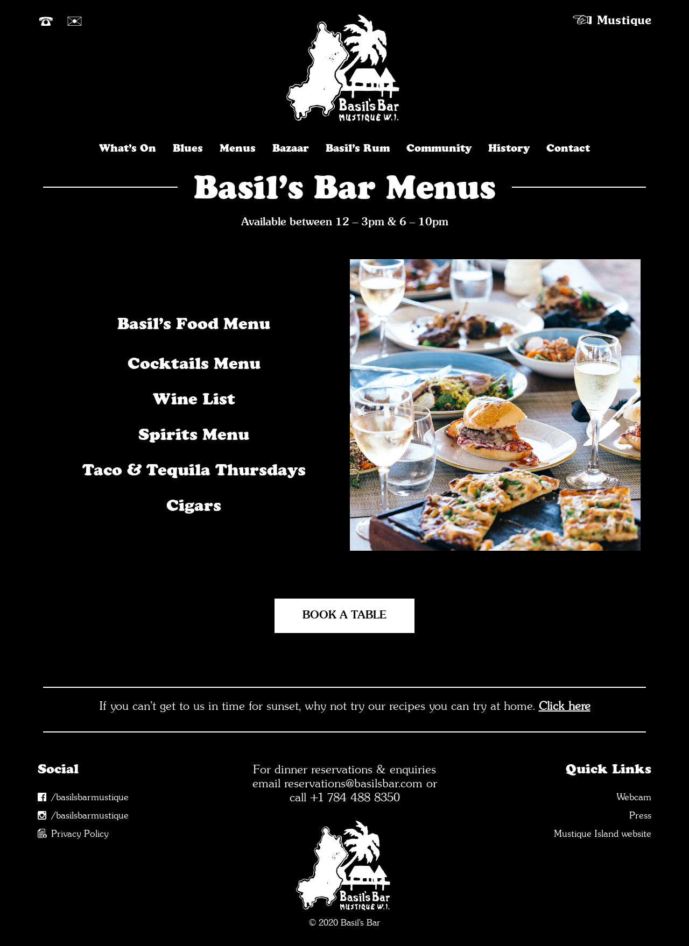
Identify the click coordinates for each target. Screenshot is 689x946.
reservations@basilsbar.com (353, 783)
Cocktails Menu (194, 363)
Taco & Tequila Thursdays (193, 470)
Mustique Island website (602, 834)
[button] (461, 570)
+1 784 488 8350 (355, 797)
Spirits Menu (193, 434)
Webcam (633, 797)
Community (439, 147)
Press (640, 815)
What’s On (127, 147)
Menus (238, 147)
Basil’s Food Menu (194, 323)
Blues (188, 147)
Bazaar (290, 147)
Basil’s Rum (358, 147)
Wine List (194, 399)
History (509, 147)
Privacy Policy (80, 834)
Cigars (193, 505)
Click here (564, 706)
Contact (568, 147)
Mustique (624, 19)
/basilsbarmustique (90, 797)
